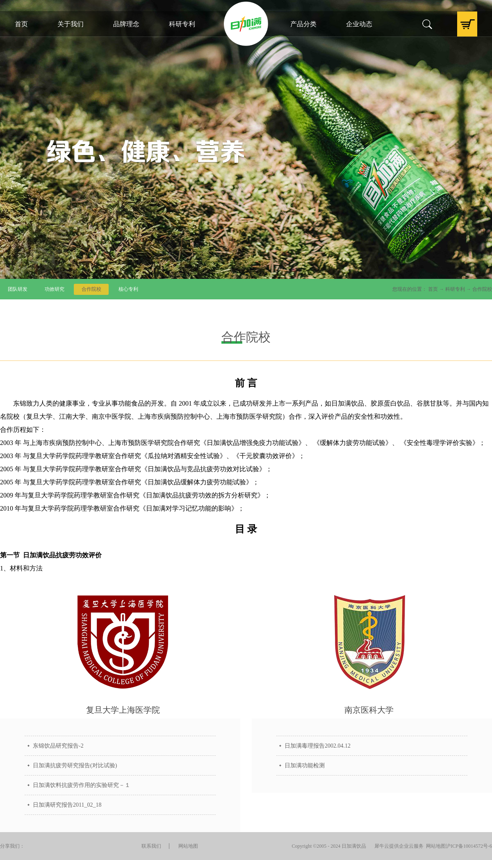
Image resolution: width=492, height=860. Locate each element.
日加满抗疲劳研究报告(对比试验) (75, 765)
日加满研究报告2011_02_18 (67, 805)
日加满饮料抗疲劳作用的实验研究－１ (81, 785)
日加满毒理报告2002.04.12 (318, 746)
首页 (21, 24)
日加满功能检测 (305, 765)
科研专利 (455, 289)
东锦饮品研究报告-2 (58, 746)
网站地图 (435, 846)
